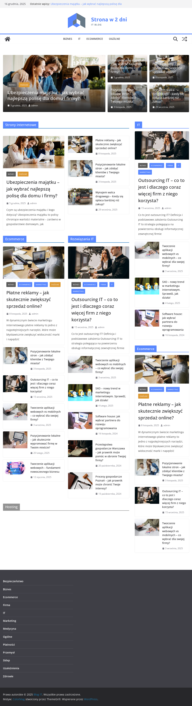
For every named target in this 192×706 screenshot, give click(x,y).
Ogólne (114, 39)
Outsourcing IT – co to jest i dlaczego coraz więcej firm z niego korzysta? (44, 385)
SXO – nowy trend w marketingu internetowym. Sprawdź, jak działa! (110, 394)
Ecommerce (94, 39)
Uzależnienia (11, 668)
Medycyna (9, 628)
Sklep (6, 660)
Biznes (67, 39)
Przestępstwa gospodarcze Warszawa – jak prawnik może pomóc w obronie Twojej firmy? (110, 452)
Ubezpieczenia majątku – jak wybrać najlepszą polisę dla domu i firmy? (46, 95)
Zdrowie (8, 676)
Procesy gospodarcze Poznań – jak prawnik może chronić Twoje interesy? (108, 482)
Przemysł (9, 652)
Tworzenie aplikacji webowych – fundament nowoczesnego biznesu (45, 467)
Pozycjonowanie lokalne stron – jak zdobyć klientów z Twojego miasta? (123, 96)
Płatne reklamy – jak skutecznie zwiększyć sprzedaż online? (167, 68)
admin (34, 105)
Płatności (9, 644)
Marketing (41, 284)
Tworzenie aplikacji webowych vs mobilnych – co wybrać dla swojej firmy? (45, 413)
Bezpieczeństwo (13, 581)
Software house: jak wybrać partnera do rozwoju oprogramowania (107, 422)
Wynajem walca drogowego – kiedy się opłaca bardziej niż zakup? (168, 96)
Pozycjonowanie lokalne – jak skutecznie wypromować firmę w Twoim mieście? (45, 441)
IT (79, 39)
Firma (103, 284)
